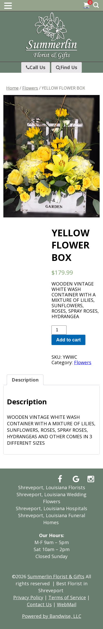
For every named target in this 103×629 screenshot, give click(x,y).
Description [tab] (25, 380)
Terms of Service (67, 597)
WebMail (66, 604)
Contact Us (39, 604)
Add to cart (68, 339)
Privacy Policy (28, 597)
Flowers (30, 88)
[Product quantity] (59, 330)
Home (12, 88)
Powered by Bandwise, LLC (51, 616)
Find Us (66, 67)
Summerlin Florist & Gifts (55, 576)
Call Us (35, 67)
